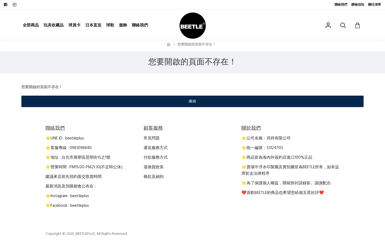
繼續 (192, 101)
